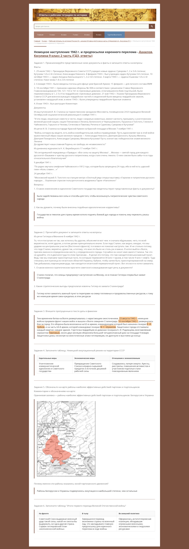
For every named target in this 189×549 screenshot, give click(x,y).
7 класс (75, 35)
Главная (40, 35)
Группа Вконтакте (115, 35)
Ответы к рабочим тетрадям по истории (63, 14)
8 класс (87, 35)
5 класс (52, 35)
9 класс (98, 35)
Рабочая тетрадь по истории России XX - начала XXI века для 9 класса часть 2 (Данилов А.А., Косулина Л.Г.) (90, 41)
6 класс (64, 35)
